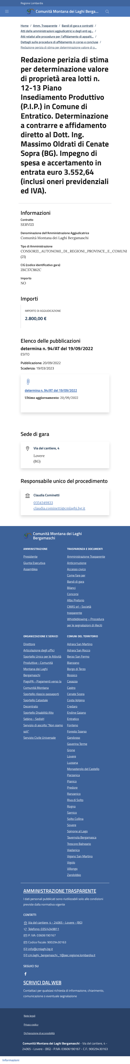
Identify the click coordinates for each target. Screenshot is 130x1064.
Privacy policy (31, 1025)
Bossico (87, 674)
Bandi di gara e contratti (77, 25)
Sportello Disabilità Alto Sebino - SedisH (38, 715)
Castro (87, 687)
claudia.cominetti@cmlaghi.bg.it (59, 508)
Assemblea (30, 569)
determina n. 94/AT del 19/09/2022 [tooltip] (51, 390)
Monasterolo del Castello (87, 768)
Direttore (29, 644)
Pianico (87, 781)
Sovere (87, 824)
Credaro (87, 706)
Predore (87, 787)
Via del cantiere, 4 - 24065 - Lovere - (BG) (65, 922)
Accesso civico (76, 569)
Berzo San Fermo (87, 656)
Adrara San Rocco (87, 650)
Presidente (30, 556)
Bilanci (71, 587)
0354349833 (43, 502)
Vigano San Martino (87, 856)
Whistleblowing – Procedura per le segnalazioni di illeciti (87, 622)
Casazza (87, 681)
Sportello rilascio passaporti (41, 694)
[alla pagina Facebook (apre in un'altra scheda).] (25, 973)
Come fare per (76, 575)
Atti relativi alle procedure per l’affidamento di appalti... (57, 36)
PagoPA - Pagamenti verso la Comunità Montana (43, 684)
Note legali (29, 1016)
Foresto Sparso (87, 731)
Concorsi (72, 594)
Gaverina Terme (87, 743)
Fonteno (87, 725)
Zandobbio (87, 874)
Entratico (87, 718)
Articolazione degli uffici (39, 650)
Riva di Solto (87, 799)
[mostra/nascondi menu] (7, 11)
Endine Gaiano (87, 712)
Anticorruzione (76, 563)
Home (25, 25)
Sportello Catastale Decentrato (35, 703)
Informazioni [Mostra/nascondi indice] (10, 1060)
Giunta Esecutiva (34, 563)
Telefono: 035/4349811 (41, 929)
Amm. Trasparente (45, 25)
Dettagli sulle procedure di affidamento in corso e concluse (59, 42)
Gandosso (87, 737)
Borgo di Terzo (87, 668)
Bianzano (87, 662)
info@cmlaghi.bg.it (38, 949)
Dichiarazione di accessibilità (39, 1033)
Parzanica (87, 774)
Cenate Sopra (87, 693)
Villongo (87, 868)
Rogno (87, 806)
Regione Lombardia (32, 3)
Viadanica (87, 849)
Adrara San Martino (87, 643)
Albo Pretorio (87, 600)
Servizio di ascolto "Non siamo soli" (43, 728)
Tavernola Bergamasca (87, 837)
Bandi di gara (75, 581)
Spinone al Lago (87, 831)
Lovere (87, 756)
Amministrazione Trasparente (86, 556)
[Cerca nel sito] (107, 11)
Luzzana (72, 762)
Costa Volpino (87, 699)
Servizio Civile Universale (43, 737)
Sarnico (87, 812)
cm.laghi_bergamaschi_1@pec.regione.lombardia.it (59, 955)
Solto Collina (87, 818)
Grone (87, 749)
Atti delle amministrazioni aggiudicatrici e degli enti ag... (57, 31)
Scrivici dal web (42, 982)
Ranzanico (87, 793)
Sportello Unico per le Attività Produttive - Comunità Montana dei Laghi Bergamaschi (42, 665)
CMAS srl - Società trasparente (87, 609)
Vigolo (87, 862)
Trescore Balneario (87, 843)
